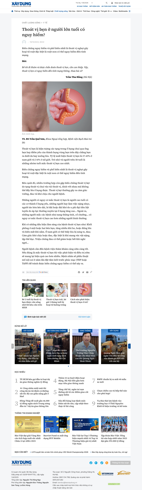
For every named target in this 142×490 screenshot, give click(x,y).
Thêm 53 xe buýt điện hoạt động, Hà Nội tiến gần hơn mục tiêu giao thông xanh (71, 381)
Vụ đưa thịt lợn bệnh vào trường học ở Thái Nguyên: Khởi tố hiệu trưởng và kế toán (112, 403)
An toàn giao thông (109, 6)
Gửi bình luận (84, 317)
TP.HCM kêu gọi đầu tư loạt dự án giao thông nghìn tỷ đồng (35, 380)
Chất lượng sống (61, 11)
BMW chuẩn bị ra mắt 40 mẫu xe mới (111, 380)
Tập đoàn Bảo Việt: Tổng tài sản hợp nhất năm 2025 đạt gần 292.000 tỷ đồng (114, 438)
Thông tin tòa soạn (120, 463)
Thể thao (86, 11)
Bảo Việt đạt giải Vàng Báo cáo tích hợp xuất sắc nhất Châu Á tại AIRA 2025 (28, 438)
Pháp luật (49, 11)
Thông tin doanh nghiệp (27, 413)
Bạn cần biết (21, 452)
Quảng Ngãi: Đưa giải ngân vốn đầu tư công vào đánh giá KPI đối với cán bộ (114, 357)
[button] (68, 366)
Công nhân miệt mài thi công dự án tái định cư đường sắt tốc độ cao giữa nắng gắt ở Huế (34, 392)
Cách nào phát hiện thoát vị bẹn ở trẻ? (80, 300)
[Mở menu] (130, 11)
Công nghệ (95, 11)
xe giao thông (82, 6)
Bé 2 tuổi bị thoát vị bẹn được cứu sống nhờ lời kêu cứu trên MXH (32, 303)
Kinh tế (42, 11)
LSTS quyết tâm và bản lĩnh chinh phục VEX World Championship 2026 (60, 452)
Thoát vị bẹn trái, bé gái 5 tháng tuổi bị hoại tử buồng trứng (56, 302)
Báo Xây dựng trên (37, 272)
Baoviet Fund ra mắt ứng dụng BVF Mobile (56, 437)
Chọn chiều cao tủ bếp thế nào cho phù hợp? (112, 392)
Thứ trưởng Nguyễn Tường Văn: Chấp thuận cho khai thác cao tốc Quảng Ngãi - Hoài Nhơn (85, 355)
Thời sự (17, 11)
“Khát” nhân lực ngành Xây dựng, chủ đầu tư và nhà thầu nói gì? (27, 358)
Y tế (45, 23)
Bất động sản (95, 6)
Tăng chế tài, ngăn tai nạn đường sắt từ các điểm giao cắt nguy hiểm (73, 392)
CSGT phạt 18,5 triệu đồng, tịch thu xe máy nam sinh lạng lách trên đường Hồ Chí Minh (56, 355)
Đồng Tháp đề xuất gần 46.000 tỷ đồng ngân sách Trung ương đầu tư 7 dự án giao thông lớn (35, 403)
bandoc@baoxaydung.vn (67, 482)
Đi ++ (110, 11)
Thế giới (104, 11)
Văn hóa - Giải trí (75, 11)
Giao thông (34, 11)
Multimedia (123, 11)
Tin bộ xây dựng (124, 6)
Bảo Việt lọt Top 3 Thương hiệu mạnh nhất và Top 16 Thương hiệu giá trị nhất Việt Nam (85, 439)
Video (115, 11)
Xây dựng (25, 11)
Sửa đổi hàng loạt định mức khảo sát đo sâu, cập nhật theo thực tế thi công (73, 403)
